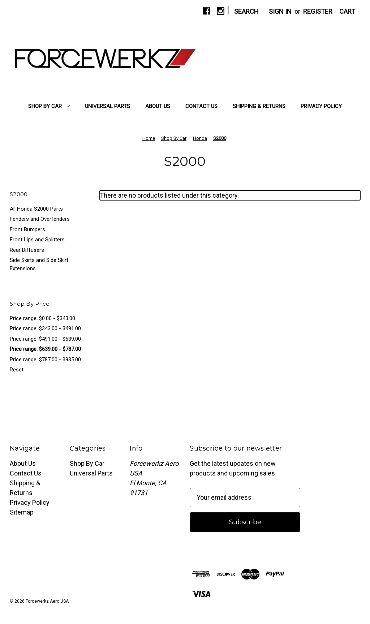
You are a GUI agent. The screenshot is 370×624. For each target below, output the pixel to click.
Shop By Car (49, 106)
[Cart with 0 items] (347, 11)
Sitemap (22, 512)
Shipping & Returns (259, 106)
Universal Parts (107, 106)
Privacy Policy (321, 106)
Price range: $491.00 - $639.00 (45, 339)
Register (317, 11)
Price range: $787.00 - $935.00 (45, 359)
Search (246, 11)
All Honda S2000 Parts (36, 209)
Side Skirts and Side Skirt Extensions (39, 264)
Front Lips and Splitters (37, 239)
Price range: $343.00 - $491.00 (45, 328)
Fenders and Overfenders (40, 219)
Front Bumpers (27, 229)
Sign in (280, 11)
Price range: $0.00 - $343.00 (42, 318)
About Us (157, 106)
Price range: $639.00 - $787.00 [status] (45, 349)
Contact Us (201, 106)
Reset (16, 369)
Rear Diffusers (27, 250)
